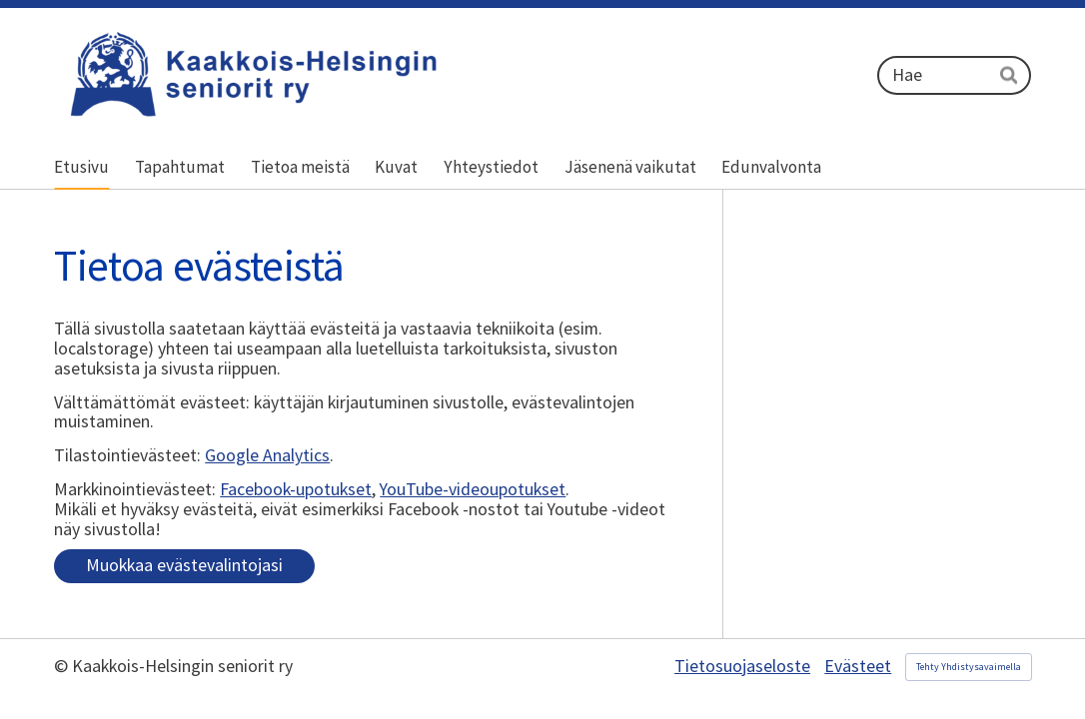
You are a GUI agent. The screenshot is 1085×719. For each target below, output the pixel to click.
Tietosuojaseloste (742, 667)
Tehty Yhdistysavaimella (968, 666)
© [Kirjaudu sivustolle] (63, 666)
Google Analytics (267, 455)
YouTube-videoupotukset (472, 489)
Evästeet (857, 667)
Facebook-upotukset (296, 489)
